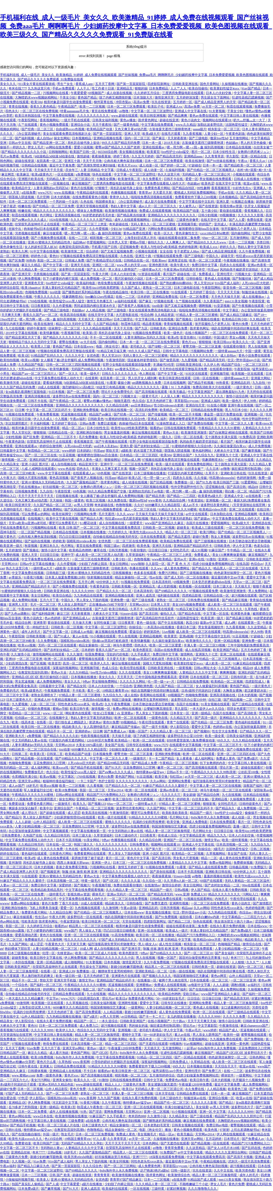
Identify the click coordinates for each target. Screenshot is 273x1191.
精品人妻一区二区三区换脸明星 (168, 831)
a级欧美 (126, 450)
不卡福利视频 (40, 423)
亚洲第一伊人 (101, 862)
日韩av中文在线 (20, 143)
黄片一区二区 (116, 858)
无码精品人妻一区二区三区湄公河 (206, 174)
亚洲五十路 (72, 161)
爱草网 (183, 677)
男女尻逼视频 (25, 681)
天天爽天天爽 (11, 315)
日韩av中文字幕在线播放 (37, 564)
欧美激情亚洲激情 (194, 432)
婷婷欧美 (59, 541)
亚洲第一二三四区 (231, 559)
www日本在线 (43, 1116)
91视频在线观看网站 (199, 899)
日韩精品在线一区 (137, 260)
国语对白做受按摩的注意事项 (200, 958)
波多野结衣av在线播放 (248, 537)
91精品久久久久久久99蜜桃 (178, 509)
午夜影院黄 (257, 301)
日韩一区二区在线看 (189, 437)
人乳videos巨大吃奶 (256, 283)
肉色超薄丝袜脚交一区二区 (233, 573)
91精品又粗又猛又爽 (112, 351)
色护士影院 (106, 781)
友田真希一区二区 (50, 161)
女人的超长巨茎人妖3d (41, 247)
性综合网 (146, 315)
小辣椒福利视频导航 (20, 1179)
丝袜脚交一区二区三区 (64, 328)
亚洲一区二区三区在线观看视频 (87, 935)
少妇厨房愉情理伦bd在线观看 (75, 817)
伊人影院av (37, 1098)
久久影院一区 (156, 564)
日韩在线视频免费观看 (180, 428)
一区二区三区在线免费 (180, 849)
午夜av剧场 (129, 908)
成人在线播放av (253, 297)
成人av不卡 (191, 505)
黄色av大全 (171, 432)
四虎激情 (129, 546)
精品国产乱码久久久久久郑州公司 (33, 899)
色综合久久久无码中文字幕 (96, 1030)
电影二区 (89, 989)
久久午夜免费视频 (252, 251)
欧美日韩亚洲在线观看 (175, 378)
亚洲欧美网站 (118, 1039)
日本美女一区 (180, 713)
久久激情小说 (21, 654)
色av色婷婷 (53, 618)
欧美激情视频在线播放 (121, 211)
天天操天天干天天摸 (49, 170)
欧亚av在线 (251, 183)
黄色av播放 (128, 120)
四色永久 (11, 111)
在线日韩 (263, 509)
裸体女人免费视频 (90, 211)
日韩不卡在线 (174, 179)
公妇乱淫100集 (249, 772)
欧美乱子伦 (156, 106)
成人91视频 (199, 550)
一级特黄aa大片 (150, 269)
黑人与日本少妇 (236, 410)
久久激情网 (110, 908)
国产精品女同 (77, 686)
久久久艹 (253, 962)
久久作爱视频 (99, 229)
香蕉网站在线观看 (153, 695)
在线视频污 (36, 518)
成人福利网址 (205, 758)
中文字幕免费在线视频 (59, 115)
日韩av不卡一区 (178, 772)
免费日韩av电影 (217, 1125)
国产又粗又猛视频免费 (117, 251)
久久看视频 (95, 786)
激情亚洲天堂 (165, 97)
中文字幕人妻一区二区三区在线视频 (216, 786)
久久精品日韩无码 (57, 835)
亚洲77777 (140, 1157)
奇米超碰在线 (119, 224)
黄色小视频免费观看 (54, 125)
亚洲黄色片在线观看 (126, 976)
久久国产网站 (157, 808)
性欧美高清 (29, 921)
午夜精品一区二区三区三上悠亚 (85, 224)
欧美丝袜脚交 (62, 514)
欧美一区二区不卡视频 (185, 414)
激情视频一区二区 (14, 460)
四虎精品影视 (192, 595)
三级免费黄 (76, 1121)
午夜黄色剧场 (236, 134)
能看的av (156, 428)
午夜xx (243, 161)
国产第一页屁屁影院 (131, 84)
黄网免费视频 (114, 1111)
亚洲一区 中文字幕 (213, 1111)
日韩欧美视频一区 (124, 586)
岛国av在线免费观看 (168, 650)
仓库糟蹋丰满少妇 (25, 776)
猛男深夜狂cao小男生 (167, 1071)
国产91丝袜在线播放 (221, 161)
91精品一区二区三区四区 (155, 1057)
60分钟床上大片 (107, 582)
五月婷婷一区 (183, 102)
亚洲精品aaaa (193, 156)
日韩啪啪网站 (59, 152)
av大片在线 (88, 342)
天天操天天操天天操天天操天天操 (159, 514)
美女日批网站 (119, 564)
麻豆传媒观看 (53, 233)
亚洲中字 (107, 464)
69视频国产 (96, 93)
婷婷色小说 (39, 256)
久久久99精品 (79, 672)
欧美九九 (80, 804)
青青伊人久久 (120, 197)
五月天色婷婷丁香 (159, 401)
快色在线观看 (102, 174)
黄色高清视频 (59, 478)
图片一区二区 (201, 152)
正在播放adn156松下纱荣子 (108, 604)
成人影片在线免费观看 (160, 201)
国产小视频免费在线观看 (49, 238)
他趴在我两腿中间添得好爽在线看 (235, 328)
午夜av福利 (78, 419)
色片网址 (46, 215)
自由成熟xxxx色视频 (70, 129)
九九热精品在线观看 (88, 595)
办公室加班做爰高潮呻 (257, 310)
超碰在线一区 (187, 274)
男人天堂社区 (22, 432)
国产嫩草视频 (252, 450)
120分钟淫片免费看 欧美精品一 (109, 740)
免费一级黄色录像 (49, 1075)
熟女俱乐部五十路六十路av (233, 921)
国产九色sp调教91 (18, 613)
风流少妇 (192, 623)
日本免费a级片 (28, 1188)
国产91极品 (106, 989)
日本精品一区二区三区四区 (139, 455)
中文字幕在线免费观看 (157, 125)
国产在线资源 (209, 206)
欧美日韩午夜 (80, 709)
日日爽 (20, 410)
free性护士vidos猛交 (175, 152)
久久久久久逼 (131, 881)
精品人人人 (113, 1084)
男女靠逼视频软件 (211, 627)
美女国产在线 (115, 745)
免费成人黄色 (226, 758)
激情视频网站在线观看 (49, 654)
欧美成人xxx (209, 247)
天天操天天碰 (122, 736)
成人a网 (230, 623)
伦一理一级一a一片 (157, 478)
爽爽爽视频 (228, 672)
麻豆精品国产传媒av (126, 727)
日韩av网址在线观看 (70, 795)
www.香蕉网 (81, 1062)
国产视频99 (202, 731)
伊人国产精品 (201, 890)
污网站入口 (250, 894)
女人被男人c (188, 206)
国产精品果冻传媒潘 (131, 215)
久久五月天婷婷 (143, 156)
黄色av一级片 (97, 1048)
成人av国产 (16, 786)
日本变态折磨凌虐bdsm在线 (211, 582)
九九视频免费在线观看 (226, 1039)
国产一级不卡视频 (155, 727)
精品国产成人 (229, 1030)
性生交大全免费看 (225, 731)
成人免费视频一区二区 (96, 278)
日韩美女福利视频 (105, 120)
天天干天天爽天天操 (202, 1021)
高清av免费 (141, 102)
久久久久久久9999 (241, 1111)
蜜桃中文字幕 (132, 1035)
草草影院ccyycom (186, 401)
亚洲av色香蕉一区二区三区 (179, 790)
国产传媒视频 (158, 414)
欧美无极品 (178, 392)
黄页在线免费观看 (104, 111)
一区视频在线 (60, 183)
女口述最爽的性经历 (236, 1007)
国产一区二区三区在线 (41, 455)
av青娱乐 (15, 577)
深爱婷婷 (65, 885)
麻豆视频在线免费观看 (111, 632)
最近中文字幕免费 (62, 165)
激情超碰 (83, 156)
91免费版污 (259, 867)
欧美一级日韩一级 (69, 976)
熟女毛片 (67, 1134)
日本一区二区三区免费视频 (95, 1134)
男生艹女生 (65, 84)
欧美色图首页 (143, 650)
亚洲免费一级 (120, 600)
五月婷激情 (13, 550)
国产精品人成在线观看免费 (208, 867)
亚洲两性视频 (179, 903)
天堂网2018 (9, 564)
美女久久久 (8, 84)
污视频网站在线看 (56, 93)
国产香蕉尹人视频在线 (134, 306)
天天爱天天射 (163, 192)
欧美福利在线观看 (115, 1188)
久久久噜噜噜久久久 (203, 1188)
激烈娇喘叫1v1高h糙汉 (78, 387)
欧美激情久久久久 (199, 641)
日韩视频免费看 (26, 491)
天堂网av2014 (139, 604)
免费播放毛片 (35, 772)
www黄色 (155, 500)
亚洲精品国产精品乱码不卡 (193, 546)
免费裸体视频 (244, 862)
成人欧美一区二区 (218, 663)
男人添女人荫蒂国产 (123, 269)
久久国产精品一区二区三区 (53, 505)
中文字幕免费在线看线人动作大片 (161, 183)
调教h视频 (238, 985)
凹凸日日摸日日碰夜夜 (75, 537)
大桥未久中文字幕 (227, 450)
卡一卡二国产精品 (161, 758)
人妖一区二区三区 (43, 704)
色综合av (257, 564)
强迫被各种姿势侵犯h (142, 360)
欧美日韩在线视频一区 (117, 410)
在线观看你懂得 (234, 346)
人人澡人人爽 (170, 396)
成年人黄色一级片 (89, 460)
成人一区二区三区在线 (140, 509)
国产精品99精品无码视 (113, 763)
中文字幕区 (231, 310)
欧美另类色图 (245, 1170)
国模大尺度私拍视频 (33, 478)
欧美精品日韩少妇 (235, 319)
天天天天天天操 (228, 292)
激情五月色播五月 (100, 301)
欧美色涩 (207, 183)
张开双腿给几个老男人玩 (239, 229)
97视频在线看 (164, 301)
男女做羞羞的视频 (117, 432)
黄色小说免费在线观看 (254, 355)
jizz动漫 (55, 292)
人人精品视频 (96, 310)
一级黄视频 (184, 668)
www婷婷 (68, 450)
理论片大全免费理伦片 (117, 392)
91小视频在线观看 (103, 636)
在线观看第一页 (249, 623)
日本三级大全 (223, 586)
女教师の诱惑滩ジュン (254, 152)
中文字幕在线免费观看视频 (85, 890)
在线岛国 (242, 564)
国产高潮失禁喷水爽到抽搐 (96, 165)
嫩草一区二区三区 (74, 229)
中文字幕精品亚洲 (192, 835)
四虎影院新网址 (159, 84)
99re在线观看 (251, 885)
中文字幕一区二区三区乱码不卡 (49, 410)
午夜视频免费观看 (57, 690)
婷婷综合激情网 (51, 446)
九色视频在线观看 (88, 908)
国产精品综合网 (208, 795)
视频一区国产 (139, 469)
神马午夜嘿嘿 (123, 645)
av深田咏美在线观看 (160, 609)
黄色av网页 (219, 976)
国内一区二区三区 (138, 138)
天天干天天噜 (93, 161)
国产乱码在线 (252, 1148)
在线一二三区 (79, 238)
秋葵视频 (31, 546)
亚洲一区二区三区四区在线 (236, 754)
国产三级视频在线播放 (210, 541)
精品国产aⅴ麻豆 (100, 414)
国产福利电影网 (43, 613)
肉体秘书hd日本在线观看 (42, 229)
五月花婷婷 (214, 1139)
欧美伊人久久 (100, 663)
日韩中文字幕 (154, 1080)
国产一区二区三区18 (199, 953)
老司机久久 (138, 346)
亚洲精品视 (219, 799)
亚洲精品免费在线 (165, 297)
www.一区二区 (53, 713)
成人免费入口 (89, 1025)
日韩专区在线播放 (139, 745)
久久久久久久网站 (133, 681)
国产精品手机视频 (201, 383)
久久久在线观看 (130, 672)
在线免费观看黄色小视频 (90, 197)
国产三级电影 (199, 138)
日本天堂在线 (165, 1093)
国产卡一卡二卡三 (152, 1016)
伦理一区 (49, 953)
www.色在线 (66, 469)
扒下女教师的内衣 (212, 749)
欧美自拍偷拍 (198, 88)
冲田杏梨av (123, 102)
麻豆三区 (63, 613)
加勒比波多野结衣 (210, 125)
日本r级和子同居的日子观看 (201, 690)
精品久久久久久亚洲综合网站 (226, 1152)
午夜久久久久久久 (47, 297)
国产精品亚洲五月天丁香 (23, 337)
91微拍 (211, 559)
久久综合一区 (152, 881)
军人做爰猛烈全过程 (38, 790)
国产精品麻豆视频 (235, 600)
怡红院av (176, 776)
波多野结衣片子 (242, 1107)
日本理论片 (232, 1139)
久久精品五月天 (181, 718)
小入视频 (61, 419)
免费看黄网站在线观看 (90, 853)
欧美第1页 (90, 333)
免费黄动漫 (17, 804)
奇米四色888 (137, 1116)
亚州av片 (180, 559)
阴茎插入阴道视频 (22, 197)
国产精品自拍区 (183, 188)
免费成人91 (199, 894)
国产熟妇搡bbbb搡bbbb (176, 283)
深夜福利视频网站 (66, 668)
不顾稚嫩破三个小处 (194, 1184)
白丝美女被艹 (263, 147)
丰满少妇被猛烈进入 (179, 1107)
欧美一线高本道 (23, 722)
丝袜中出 (15, 229)
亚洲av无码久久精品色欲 (56, 1084)
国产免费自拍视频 (200, 423)
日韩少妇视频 (208, 215)
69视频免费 (181, 582)
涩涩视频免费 (129, 247)
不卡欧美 (79, 690)
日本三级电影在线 (187, 287)
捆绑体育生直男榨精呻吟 (151, 699)
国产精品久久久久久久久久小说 (24, 152)
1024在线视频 (59, 220)
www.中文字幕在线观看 (54, 473)
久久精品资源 (165, 315)
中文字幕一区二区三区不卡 (223, 745)
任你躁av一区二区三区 (31, 718)
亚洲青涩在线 (178, 260)
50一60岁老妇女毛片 (171, 998)
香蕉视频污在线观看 (15, 1030)
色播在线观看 (139, 568)
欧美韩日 (265, 514)
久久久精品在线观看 (97, 328)
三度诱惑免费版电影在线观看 (183, 93)
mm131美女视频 (236, 301)
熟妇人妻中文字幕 (124, 206)
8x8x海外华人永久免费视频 (210, 817)
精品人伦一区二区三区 (181, 532)
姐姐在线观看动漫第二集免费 (179, 238)
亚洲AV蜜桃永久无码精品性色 (49, 242)
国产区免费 (17, 260)
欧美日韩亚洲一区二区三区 (101, 921)
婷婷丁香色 (121, 156)
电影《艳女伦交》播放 (112, 346)
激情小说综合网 (237, 396)
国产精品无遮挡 (179, 537)
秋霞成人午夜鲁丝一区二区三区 (100, 1107)
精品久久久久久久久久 (143, 387)
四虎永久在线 (183, 478)
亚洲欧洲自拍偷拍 (89, 432)
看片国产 (169, 274)
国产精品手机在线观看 (87, 767)
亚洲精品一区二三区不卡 (59, 437)
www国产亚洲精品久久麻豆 (164, 523)
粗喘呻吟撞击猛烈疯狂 (59, 781)
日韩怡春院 (194, 278)
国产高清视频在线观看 (151, 392)
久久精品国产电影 (31, 364)
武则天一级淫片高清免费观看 (249, 1161)
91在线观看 (179, 292)
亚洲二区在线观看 (242, 509)
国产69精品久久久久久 (171, 591)
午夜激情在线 (229, 1025)
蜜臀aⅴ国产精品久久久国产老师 (118, 147)
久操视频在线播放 (235, 84)
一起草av (190, 1048)
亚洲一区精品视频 (227, 641)
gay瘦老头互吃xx (127, 369)
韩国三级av (112, 546)
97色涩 (23, 1098)
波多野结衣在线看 (72, 269)
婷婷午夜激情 (37, 328)
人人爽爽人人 (176, 242)
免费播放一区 (184, 482)
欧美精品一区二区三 (174, 410)
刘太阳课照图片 (17, 423)
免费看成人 (207, 274)
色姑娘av (232, 143)
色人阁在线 (147, 374)
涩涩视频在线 (215, 487)
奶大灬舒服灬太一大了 (249, 120)
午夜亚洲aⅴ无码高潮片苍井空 (184, 269)
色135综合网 (54, 1139)
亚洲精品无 (125, 88)
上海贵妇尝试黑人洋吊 (140, 238)
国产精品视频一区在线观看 (34, 758)
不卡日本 (89, 1071)
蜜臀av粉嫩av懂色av (98, 401)
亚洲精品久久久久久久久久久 (240, 718)
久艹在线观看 (28, 125)
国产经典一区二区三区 (37, 129)
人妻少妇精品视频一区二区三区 (38, 826)
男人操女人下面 (90, 930)
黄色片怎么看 (47, 1062)
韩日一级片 (33, 509)
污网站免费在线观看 (162, 229)
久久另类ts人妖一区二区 (181, 881)
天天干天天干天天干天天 (36, 496)
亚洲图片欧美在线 (31, 179)
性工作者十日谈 (103, 88)
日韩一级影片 (181, 1170)
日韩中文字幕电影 (176, 351)
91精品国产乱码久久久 (47, 355)
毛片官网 (43, 197)
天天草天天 (125, 677)
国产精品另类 (156, 496)
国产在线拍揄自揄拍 (204, 989)
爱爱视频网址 (221, 523)
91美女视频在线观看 (216, 704)
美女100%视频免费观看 (106, 509)
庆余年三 (72, 170)
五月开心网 (86, 582)
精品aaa (187, 908)
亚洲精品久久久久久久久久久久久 (172, 215)
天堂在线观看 (132, 921)
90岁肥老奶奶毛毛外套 (99, 215)
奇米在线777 (17, 88)
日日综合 (194, 998)
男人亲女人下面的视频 (92, 600)
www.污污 (45, 192)
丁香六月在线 (69, 903)
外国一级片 (51, 1134)
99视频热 (175, 1044)
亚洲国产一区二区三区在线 (183, 840)
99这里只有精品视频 (111, 387)
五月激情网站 (239, 138)
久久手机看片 (141, 654)
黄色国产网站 (125, 776)
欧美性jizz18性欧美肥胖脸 (101, 287)
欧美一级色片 (174, 333)
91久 (226, 958)
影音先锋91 (188, 337)
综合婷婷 (92, 251)
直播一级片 (241, 826)
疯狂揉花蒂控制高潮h (247, 469)
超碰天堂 (228, 256)
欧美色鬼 (144, 546)
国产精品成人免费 (144, 763)
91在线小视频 (216, 405)
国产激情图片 (262, 903)
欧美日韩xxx (222, 342)
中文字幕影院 (208, 1025)
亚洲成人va (174, 106)
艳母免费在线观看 (111, 283)
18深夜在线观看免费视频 (167, 1157)
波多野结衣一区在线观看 (85, 917)
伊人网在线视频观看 (231, 1134)
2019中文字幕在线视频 (21, 333)
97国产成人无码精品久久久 (118, 939)
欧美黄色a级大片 (210, 496)
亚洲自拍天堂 (196, 405)
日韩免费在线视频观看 (203, 600)
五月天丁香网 (105, 84)
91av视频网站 (193, 1044)
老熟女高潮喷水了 (44, 695)
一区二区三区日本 (256, 364)
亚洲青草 (39, 623)
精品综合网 (23, 623)
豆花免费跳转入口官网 (49, 763)
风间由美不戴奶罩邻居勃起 (239, 269)
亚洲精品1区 (17, 1102)
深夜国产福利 (253, 786)
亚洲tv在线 (197, 559)
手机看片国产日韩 (104, 247)
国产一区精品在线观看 (190, 1057)
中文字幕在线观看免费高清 (121, 527)
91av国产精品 (251, 88)
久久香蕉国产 (213, 301)
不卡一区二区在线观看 (106, 337)
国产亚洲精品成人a (76, 618)
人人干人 (83, 88)
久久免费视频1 (48, 641)
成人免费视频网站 (50, 681)
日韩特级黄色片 (250, 804)
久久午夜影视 (112, 1102)
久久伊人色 (212, 364)
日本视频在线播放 (207, 319)
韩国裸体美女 (105, 201)
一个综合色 (124, 686)
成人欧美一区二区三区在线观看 (230, 604)
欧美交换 (161, 776)
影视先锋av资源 (231, 206)
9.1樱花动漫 (88, 523)
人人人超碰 (149, 369)
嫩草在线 (100, 550)
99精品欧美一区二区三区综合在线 (33, 749)
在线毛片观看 (171, 134)
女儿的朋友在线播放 (182, 1016)
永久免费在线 (117, 500)
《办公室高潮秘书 (28, 134)
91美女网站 (91, 840)
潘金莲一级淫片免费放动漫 (223, 414)
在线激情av (152, 885)
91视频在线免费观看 (147, 333)
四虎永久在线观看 (233, 265)
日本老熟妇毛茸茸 (157, 1125)
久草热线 (251, 609)
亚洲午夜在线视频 (241, 405)
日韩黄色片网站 (61, 853)
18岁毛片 (32, 786)
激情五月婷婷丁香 (131, 867)
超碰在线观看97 (252, 767)
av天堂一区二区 (213, 106)
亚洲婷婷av (83, 731)
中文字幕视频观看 (56, 831)
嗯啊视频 (205, 306)
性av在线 (156, 577)
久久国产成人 (131, 287)
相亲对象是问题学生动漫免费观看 (68, 102)
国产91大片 (113, 767)
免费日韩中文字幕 (205, 265)
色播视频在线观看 (124, 192)
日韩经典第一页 (203, 967)
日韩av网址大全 (205, 668)
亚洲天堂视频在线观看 (92, 206)
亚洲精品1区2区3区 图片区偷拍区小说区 (40, 677)
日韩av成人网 (131, 460)
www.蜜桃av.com (23, 1075)
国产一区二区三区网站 (120, 1166)
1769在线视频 (38, 301)
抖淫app (212, 269)
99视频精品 (129, 722)
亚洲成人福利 (211, 401)
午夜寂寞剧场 (70, 921)
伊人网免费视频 (29, 278)
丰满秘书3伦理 (164, 364)
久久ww (156, 568)
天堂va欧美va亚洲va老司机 (28, 523)
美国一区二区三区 (50, 260)
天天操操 (56, 500)
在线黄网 (92, 378)
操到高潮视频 (10, 514)
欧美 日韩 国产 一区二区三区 (80, 527)
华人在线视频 (128, 636)
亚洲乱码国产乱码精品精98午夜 (52, 460)
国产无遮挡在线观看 (153, 1044)
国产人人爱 (237, 220)
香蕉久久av (258, 161)
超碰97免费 (200, 537)
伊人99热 (250, 401)
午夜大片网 (100, 274)
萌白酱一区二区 (236, 491)
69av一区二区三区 (215, 238)
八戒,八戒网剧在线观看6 (39, 469)
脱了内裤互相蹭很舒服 (115, 97)
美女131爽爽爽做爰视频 (229, 555)
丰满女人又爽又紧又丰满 (110, 469)
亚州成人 (221, 224)
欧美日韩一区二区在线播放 (150, 292)
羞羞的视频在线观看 (218, 876)
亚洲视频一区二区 (219, 500)
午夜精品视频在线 (64, 699)
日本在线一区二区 (59, 844)
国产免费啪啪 (254, 1039)
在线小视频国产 (196, 333)
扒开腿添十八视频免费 (16, 799)
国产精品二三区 (179, 921)
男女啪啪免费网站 (105, 681)
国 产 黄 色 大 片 (179, 564)
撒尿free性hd (219, 138)
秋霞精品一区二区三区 (44, 450)
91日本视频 (57, 392)
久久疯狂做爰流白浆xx (230, 446)
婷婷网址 (50, 989)
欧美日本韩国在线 (28, 115)
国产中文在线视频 (171, 623)
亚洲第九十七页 (227, 455)
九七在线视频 (15, 328)
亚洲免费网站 (53, 509)
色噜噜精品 (95, 1130)
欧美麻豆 (23, 174)
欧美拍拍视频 (10, 360)
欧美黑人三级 (41, 346)
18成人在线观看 (49, 387)
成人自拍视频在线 (64, 464)
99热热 (31, 260)
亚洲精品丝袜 (21, 1152)
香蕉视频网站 (50, 120)
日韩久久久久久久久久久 (120, 374)
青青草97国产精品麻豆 (126, 1179)
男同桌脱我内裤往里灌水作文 (95, 306)
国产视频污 (82, 885)
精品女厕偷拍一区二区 (131, 577)
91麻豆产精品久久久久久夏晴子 (165, 786)
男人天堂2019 (112, 355)
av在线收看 (254, 496)
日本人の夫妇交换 (219, 93)
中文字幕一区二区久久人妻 (234, 423)
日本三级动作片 (126, 835)
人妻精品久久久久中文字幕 (198, 672)
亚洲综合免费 (178, 328)
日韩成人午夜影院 (129, 170)
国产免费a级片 (248, 758)
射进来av (95, 722)
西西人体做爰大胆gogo (73, 862)
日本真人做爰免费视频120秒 (65, 577)
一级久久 (165, 437)
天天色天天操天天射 (226, 297)
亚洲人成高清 (146, 595)
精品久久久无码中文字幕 (74, 324)
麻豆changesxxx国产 (254, 1025)
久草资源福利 (136, 555)
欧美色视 (211, 1130)
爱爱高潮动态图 (26, 935)
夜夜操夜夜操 (102, 156)
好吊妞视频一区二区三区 (61, 487)
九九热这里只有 (39, 88)
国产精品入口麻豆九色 (33, 1166)
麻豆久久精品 (31, 265)
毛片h (114, 1053)
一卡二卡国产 (87, 781)
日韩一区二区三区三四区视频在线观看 (73, 364)
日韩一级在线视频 (182, 971)
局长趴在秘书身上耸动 (83, 143)
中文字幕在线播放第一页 (89, 831)
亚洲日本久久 (50, 546)
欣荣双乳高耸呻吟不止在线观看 (38, 224)
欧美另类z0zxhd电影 (79, 1157)
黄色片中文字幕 (138, 858)
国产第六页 (154, 849)
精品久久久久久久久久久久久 (54, 211)
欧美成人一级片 (177, 930)
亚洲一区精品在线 (254, 156)
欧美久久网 (20, 251)
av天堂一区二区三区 (199, 776)
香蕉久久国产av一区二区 (41, 315)
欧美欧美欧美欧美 (175, 813)
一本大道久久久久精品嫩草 (25, 998)
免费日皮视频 (107, 423)
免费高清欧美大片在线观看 (212, 387)
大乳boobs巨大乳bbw (33, 369)
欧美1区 (23, 355)
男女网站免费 (10, 813)
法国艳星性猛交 (236, 125)
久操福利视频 (175, 170)
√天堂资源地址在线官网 (249, 505)
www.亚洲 (182, 894)
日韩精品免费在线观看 (166, 899)
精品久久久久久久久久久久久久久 (194, 355)
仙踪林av (79, 242)
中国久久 (212, 256)
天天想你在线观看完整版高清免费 (183, 369)
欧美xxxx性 (61, 767)
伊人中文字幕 (242, 546)
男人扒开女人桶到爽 (143, 378)
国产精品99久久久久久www (207, 242)
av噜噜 (124, 111)
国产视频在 (184, 319)
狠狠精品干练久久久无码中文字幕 (33, 342)
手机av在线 (226, 192)
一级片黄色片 (243, 387)
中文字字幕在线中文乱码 (197, 201)
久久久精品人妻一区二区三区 (36, 269)
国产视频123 (97, 804)
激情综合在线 (252, 944)
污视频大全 (243, 274)
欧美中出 (46, 808)
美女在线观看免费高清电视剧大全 (67, 134)
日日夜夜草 (126, 623)
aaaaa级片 (200, 129)
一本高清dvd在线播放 (159, 627)
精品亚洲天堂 (89, 464)
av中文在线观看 (197, 514)
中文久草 (103, 826)
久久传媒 (201, 478)
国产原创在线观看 (163, 872)
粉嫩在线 (24, 206)
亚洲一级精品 (201, 713)
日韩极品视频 (239, 867)
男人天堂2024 (203, 283)
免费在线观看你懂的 (128, 885)
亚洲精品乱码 (241, 383)
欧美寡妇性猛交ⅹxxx (225, 88)
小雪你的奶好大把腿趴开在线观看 (115, 1062)
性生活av (41, 917)
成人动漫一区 (149, 165)
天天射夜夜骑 (177, 138)
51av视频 (168, 632)
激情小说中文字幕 (54, 550)
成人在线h (131, 695)
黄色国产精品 (88, 97)
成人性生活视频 (170, 944)
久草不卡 (212, 473)
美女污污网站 (41, 1080)
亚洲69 (10, 659)
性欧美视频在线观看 (95, 736)
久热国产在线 (33, 835)
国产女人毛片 (97, 269)
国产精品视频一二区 (26, 93)
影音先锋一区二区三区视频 (242, 287)
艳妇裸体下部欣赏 (18, 949)
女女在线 (166, 251)
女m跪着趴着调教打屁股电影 (26, 392)
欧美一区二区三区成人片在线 (96, 953)
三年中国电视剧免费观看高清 (248, 645)
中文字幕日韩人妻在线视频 (239, 115)
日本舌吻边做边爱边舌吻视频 (250, 541)
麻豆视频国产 (82, 183)
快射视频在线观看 (100, 577)
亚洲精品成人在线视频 (65, 1071)
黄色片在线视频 (82, 188)
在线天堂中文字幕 (228, 183)
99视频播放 (227, 215)
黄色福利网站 (202, 450)
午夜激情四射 (116, 360)
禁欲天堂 (112, 450)
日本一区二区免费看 (195, 297)
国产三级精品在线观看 (248, 704)
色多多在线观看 (145, 573)
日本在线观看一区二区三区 (209, 677)
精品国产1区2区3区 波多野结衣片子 (241, 1053)
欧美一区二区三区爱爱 (205, 260)
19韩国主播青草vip (115, 690)
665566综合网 (108, 152)
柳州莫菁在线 (104, 102)
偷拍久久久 (156, 242)
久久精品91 (123, 989)
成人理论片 (29, 813)
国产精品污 (13, 817)
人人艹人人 (178, 88)
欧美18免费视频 (66, 790)
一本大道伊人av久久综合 (207, 709)
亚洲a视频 (186, 636)
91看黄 (111, 383)
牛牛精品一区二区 (240, 550)
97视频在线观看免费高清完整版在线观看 (89, 256)
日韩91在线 (13, 1130)
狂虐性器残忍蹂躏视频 (248, 97)
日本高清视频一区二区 (232, 844)
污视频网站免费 (202, 351)
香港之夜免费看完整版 (72, 867)
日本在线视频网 (175, 383)
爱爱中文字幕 (256, 577)
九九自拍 (259, 383)
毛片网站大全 (179, 817)
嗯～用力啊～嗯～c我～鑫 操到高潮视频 (195, 147)
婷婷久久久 (228, 247)
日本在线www (84, 346)
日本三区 (119, 862)
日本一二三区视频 (241, 242)
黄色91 (54, 256)
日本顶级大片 (143, 97)
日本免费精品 (159, 88)
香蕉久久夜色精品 (43, 106)
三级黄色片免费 (134, 1084)
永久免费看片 (152, 179)
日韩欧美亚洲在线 (185, 84)
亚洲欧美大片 (15, 736)
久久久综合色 (93, 1166)
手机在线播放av (29, 487)
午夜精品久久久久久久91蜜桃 (219, 428)
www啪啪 (137, 564)
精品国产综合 (231, 364)
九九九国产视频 (109, 1098)
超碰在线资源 (25, 161)
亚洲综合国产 (183, 455)
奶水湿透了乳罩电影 (148, 450)
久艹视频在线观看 (188, 301)
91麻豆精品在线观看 (248, 663)
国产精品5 (226, 1102)
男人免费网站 (258, 591)
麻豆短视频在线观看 (146, 432)
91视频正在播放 (243, 201)
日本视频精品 (82, 138)
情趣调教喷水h (73, 297)
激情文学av (212, 840)
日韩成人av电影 (163, 220)
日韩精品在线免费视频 (207, 410)
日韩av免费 (87, 423)
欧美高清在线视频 (73, 315)
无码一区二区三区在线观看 (57, 645)
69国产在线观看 (211, 881)
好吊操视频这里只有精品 (113, 1157)
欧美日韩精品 (119, 609)
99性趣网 (203, 188)
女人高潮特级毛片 (96, 727)
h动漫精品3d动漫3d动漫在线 (54, 156)
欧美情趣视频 (50, 333)
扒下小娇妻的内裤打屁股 (61, 278)
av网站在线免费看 (59, 147)
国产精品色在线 (190, 613)
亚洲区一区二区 (103, 265)
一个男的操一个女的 (64, 201)
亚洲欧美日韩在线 (233, 473)
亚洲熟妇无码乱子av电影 (146, 491)
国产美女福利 (225, 953)
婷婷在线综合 (10, 853)
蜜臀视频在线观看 (92, 659)
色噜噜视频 (124, 505)
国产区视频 (38, 663)
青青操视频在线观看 (178, 324)
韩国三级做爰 (122, 699)
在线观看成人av (84, 473)
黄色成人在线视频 (217, 278)
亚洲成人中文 (234, 496)
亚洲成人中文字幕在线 (191, 111)
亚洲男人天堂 (19, 604)
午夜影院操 (242, 369)
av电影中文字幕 (199, 985)
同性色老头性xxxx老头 (74, 704)
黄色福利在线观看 (248, 722)
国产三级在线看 (143, 600)
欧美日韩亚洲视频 (153, 115)
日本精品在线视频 (239, 147)
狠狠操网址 (112, 460)
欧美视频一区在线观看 (247, 374)
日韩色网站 (257, 1057)
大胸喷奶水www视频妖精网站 (36, 97)
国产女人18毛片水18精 (223, 1148)
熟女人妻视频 (221, 537)
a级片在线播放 (92, 1184)
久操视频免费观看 (243, 799)
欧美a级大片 (151, 134)
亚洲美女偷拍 (63, 1080)
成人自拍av (44, 138)
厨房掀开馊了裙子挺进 (87, 858)
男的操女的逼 (139, 1025)
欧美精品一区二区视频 (227, 681)
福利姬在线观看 (168, 595)
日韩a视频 (181, 890)
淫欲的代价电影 (118, 654)
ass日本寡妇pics (141, 405)
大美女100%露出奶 (89, 745)
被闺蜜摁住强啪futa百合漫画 (199, 229)
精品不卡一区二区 (60, 731)
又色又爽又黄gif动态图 (131, 129)
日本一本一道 (152, 143)
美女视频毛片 (147, 1134)
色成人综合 (110, 668)
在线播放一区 (147, 980)
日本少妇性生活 (224, 152)
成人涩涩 (73, 813)
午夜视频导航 (71, 333)
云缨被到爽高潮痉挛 (158, 709)
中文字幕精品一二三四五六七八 (244, 917)
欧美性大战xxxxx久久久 (147, 532)
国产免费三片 (212, 1071)
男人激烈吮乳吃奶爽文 (37, 976)
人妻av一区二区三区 (14, 885)
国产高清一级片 (206, 718)
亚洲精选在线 (262, 523)
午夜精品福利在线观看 (93, 192)
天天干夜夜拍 (102, 125)
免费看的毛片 (10, 690)
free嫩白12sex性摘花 (99, 297)
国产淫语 (96, 1111)
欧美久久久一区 (244, 342)
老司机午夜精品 (150, 1030)
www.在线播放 (64, 192)
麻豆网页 (8, 174)
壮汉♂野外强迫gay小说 (244, 360)
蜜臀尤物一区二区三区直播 (202, 346)
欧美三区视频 (96, 500)
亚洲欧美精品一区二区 (151, 971)
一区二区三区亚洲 (30, 659)
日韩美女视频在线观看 (188, 1125)
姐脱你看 (186, 917)
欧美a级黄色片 (42, 174)
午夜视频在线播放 (236, 260)
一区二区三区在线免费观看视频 (136, 541)
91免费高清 (247, 437)
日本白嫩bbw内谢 (207, 917)
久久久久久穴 (171, 795)
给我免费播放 (95, 654)
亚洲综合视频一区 (221, 1098)
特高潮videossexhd (222, 478)
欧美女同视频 (120, 1161)
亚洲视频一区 (254, 414)
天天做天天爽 (82, 623)
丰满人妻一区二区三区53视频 (205, 645)
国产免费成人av (115, 731)
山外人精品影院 (45, 822)
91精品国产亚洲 (134, 229)
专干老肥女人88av (187, 251)
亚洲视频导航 (188, 224)
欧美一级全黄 (215, 736)
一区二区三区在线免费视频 (39, 111)
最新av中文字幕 (211, 623)
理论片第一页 (229, 767)
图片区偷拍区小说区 (129, 278)
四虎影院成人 (255, 681)
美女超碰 (189, 795)
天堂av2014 (115, 790)
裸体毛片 (99, 894)
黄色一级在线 (146, 623)
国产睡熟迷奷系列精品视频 (81, 292)
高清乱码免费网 (146, 410)
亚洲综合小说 (81, 125)
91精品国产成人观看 (202, 1179)
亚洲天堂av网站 (29, 781)
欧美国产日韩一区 (83, 152)
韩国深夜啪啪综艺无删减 (170, 826)
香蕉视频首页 (221, 188)
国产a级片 (90, 1016)
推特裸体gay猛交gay (150, 772)
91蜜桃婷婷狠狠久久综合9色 (125, 419)
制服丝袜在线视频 (255, 292)
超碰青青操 (20, 958)
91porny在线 (128, 613)
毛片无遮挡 (106, 514)
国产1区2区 (111, 881)
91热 (83, 1111)
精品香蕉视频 (152, 324)
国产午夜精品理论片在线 (104, 260)
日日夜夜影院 (41, 306)
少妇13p (116, 229)
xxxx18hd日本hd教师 (215, 233)
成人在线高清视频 (198, 650)
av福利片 (254, 985)
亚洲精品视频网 (246, 514)
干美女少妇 (67, 97)
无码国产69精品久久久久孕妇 (92, 369)
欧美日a (121, 998)
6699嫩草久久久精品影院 (163, 505)
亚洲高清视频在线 (68, 215)
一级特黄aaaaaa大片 (229, 351)
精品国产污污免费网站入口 (106, 795)
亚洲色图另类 (159, 265)
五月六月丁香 (50, 600)
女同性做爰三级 (105, 623)
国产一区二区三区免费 (83, 392)
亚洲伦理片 (225, 274)
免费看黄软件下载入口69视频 (196, 197)
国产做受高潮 (170, 360)
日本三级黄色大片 (19, 699)
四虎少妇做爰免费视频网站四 (213, 564)
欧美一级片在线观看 (170, 464)
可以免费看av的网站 (36, 514)
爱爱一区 (191, 179)
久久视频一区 (22, 1161)
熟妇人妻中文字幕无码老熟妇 (171, 518)
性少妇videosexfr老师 (169, 405)
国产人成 (52, 1184)
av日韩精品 (129, 1016)
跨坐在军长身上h (179, 659)
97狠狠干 (102, 188)
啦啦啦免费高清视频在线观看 (152, 197)
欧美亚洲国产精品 (226, 650)
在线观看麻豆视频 (46, 609)
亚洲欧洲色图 (144, 686)
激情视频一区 (101, 709)
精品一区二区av (73, 428)
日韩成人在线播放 (247, 179)
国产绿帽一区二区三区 (164, 346)
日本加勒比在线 (221, 514)
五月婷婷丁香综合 (203, 292)
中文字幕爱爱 (70, 1184)
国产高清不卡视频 (93, 1039)
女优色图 (93, 355)
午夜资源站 (196, 500)
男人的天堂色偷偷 (253, 143)
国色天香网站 (210, 84)
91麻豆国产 (216, 550)
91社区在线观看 (196, 374)
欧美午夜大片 (180, 265)
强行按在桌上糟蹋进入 (71, 722)
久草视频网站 (216, 853)
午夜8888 (24, 609)
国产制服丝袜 (242, 278)
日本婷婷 (144, 297)
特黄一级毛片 (91, 881)
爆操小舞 (124, 383)
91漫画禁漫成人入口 (171, 423)
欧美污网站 (208, 532)
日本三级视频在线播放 (150, 473)
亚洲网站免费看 (179, 781)
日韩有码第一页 (242, 677)
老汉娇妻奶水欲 (255, 690)
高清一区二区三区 (76, 663)
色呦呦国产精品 (229, 944)
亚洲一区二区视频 (157, 1111)
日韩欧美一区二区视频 (159, 527)
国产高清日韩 (237, 487)
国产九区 (141, 328)
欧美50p (36, 102)
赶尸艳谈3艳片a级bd (155, 1170)
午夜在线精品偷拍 (116, 292)
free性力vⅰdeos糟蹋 (103, 672)
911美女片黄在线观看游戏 (37, 84)
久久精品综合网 (117, 405)
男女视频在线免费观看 (215, 179)
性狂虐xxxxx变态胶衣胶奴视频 (127, 518)
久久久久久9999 (83, 591)
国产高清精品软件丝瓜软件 (155, 618)
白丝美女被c (201, 799)
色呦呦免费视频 (36, 292)
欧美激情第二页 (129, 179)
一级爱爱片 (135, 523)
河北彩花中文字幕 (65, 1102)
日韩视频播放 (122, 573)
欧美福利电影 (86, 283)
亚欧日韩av (104, 319)
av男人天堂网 (83, 505)
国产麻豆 (159, 138)
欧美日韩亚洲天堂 (18, 505)
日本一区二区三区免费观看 (126, 106)
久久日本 (212, 469)
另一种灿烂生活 (37, 627)
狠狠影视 (209, 804)
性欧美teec (159, 260)
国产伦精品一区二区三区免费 (54, 206)
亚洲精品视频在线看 (108, 138)
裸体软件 (228, 1075)
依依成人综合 (168, 835)
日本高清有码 (162, 582)
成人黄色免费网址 (177, 568)
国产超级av (202, 518)
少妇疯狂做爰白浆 (122, 749)
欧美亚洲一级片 (11, 546)
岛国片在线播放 (197, 523)
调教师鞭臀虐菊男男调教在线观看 (193, 419)
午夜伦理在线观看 (152, 722)
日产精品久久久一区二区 (114, 591)
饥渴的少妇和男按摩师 (149, 822)
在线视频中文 (59, 718)
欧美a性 (27, 156)
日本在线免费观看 (153, 537)
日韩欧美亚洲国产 (259, 559)
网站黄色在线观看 (78, 713)
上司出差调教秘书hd (245, 1130)
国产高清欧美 (248, 713)
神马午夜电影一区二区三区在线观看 (226, 790)
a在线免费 (28, 192)
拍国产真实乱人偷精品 (28, 1184)
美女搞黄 (202, 1107)
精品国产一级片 (201, 813)
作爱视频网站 (97, 242)
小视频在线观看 (244, 174)
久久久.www (125, 514)
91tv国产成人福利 (227, 283)
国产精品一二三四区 (181, 496)
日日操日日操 (22, 419)
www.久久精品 (186, 125)
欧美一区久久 (164, 233)
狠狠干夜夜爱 (262, 586)
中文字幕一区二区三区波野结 (152, 111)
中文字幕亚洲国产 (201, 392)
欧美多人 (43, 1179)
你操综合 (136, 627)
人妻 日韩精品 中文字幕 (97, 170)
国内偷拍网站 (241, 233)
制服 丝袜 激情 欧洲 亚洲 (80, 872)
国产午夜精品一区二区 (65, 401)
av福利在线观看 (126, 301)
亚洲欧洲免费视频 (86, 410)
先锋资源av (65, 953)
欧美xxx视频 (30, 360)
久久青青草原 (215, 156)
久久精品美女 (179, 1116)
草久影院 (233, 156)
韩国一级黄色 (75, 500)
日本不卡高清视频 (69, 840)
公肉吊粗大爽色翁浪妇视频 (123, 161)
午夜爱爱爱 (79, 93)
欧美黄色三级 (238, 1089)
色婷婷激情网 (247, 478)
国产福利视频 (25, 138)
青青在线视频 (19, 106)
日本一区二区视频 (30, 1089)
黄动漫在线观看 (231, 211)
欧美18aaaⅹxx (30, 287)
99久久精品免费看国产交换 (107, 491)
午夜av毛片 (193, 1030)
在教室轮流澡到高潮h (74, 247)
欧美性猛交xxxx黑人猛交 (67, 301)
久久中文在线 (224, 1170)
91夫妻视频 (217, 111)
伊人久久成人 (43, 419)
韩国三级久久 (84, 844)
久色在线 (87, 201)
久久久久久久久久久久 (93, 115)
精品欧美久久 (72, 727)
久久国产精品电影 (106, 324)
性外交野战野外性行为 (187, 487)
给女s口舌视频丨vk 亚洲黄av (113, 713)
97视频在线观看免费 (168, 256)
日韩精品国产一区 (13, 1053)
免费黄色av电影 (176, 1080)
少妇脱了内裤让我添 (93, 564)
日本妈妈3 (84, 450)
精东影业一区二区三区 (224, 129)
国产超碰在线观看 (53, 813)
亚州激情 (15, 862)
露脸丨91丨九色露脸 (176, 387)
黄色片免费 (50, 903)
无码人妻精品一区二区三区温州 (247, 881)
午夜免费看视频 (48, 414)
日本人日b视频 (230, 419)
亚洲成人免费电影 (195, 822)
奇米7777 (237, 958)
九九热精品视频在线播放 (64, 1016)
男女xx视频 (237, 337)
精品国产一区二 (85, 1021)
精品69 (122, 478)
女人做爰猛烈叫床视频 (212, 686)
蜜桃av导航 (138, 242)
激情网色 (187, 654)
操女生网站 (62, 138)
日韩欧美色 (158, 328)
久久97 (139, 505)
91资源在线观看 (149, 274)
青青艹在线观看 (178, 722)
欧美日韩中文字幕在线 (46, 958)
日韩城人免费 (75, 260)
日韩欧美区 (258, 890)
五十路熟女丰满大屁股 (221, 437)
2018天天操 (172, 143)
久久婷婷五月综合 (147, 93)
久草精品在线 (201, 1062)
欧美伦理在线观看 (133, 668)
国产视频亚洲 (51, 872)
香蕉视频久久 (254, 211)
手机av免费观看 (63, 88)
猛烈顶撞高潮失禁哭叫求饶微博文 (217, 781)
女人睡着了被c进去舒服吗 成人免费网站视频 (72, 360)
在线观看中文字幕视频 (185, 745)
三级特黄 (158, 1188)
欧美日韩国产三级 (226, 482)
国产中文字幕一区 (56, 265)
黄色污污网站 (233, 939)
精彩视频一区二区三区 (106, 238)
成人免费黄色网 (149, 1166)
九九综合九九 (205, 455)
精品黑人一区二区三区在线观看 (236, 568)
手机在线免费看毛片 (15, 527)
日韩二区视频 (260, 849)
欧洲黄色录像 (241, 613)
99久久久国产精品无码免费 (121, 143)
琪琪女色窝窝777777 (241, 709)
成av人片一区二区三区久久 (157, 206)
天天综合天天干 (226, 1066)
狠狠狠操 (205, 342)
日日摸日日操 (158, 550)
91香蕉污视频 (33, 577)
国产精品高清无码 (169, 156)
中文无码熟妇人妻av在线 (29, 740)
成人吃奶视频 (167, 586)
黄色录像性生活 (187, 233)
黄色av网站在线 (20, 1116)
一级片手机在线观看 (76, 120)
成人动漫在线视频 (119, 93)
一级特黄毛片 (56, 894)
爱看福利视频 (53, 383)
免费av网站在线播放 (127, 709)
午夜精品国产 (68, 106)
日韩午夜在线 (28, 1066)
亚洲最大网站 (261, 378)
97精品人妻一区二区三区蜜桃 (197, 315)
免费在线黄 (255, 220)
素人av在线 (80, 636)
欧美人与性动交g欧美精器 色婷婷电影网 (169, 247)
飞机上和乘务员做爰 (44, 908)
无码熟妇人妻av (52, 1148)
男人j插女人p (147, 944)
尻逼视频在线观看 (74, 414)
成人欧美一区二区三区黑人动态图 (99, 555)
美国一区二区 (15, 926)
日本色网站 (150, 1143)
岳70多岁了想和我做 (23, 1107)
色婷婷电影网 (255, 908)
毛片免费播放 (89, 437)
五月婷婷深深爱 (187, 97)
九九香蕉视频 (193, 134)
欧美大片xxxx (128, 165)
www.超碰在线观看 (125, 115)
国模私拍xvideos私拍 (82, 541)
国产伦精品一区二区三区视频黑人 (211, 170)
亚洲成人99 (42, 699)
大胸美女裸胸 (106, 179)
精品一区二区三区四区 (121, 1044)
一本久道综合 (109, 1021)
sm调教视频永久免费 (147, 383)
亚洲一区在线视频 (151, 930)
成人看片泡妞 (59, 1053)
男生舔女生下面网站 (215, 97)
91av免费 (33, 1048)
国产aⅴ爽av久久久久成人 (30, 220)
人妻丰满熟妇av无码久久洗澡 (145, 337)
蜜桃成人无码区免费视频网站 (195, 192)
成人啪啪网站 (74, 962)
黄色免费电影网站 (200, 464)
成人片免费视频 (259, 446)
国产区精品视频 (161, 482)
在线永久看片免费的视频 (230, 890)
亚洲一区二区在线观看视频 (143, 1107)
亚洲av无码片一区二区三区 (126, 894)
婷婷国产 (205, 224)
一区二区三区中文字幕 (170, 1039)
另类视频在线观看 (28, 233)
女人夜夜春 (184, 758)
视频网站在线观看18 (217, 120)
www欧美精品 (162, 559)
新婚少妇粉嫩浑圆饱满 (127, 967)
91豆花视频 (67, 455)
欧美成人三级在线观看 (208, 527)
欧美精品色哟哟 (80, 550)
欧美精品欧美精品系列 (47, 890)
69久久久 (224, 740)
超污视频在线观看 (244, 595)
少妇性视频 (13, 437)
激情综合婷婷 (172, 885)
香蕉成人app (84, 84)
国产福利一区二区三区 (46, 985)
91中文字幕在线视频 (45, 251)
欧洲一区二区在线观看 (60, 659)
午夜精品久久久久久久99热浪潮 (213, 772)
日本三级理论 (124, 319)
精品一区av (167, 1134)
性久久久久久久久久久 (80, 939)
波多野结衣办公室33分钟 (189, 699)
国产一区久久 (69, 374)
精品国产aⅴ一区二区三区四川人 (34, 374)
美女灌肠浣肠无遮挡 (162, 1084)
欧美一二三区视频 (92, 106)
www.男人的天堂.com (132, 265)
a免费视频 (83, 174)
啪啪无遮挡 (122, 401)
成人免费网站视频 (25, 600)
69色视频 (104, 473)
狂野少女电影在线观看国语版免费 (127, 364)
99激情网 (23, 1003)
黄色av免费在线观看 (204, 115)
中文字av (52, 998)
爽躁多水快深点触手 (23, 808)
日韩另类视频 (119, 550)
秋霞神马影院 (131, 324)
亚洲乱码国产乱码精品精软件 (21, 650)
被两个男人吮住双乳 (173, 980)
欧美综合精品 (63, 595)
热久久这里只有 (169, 174)
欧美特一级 (231, 1035)
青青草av (145, 192)
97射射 (224, 1130)
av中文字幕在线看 (191, 1152)
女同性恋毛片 (180, 550)
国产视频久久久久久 (157, 976)
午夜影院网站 (28, 120)
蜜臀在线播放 (69, 342)
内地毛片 (221, 899)
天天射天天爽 (77, 944)
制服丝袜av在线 (195, 1098)
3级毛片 (218, 849)
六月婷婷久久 (118, 532)
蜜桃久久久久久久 (118, 822)
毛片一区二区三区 (43, 604)
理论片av (108, 998)
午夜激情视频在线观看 (142, 283)
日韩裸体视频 (38, 1071)
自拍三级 (215, 699)
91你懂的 (205, 337)
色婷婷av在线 (223, 727)
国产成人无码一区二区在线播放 (187, 577)
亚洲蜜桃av (144, 985)
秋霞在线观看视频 (240, 106)
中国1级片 (221, 337)
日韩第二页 (20, 754)
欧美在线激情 (195, 161)
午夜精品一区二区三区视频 (179, 763)
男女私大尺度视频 (186, 858)
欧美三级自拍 (123, 799)
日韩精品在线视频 (34, 165)
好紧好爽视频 (261, 998)
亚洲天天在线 (81, 265)
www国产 (70, 930)
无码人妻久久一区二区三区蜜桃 (153, 224)
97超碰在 (194, 165)
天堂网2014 (133, 1111)
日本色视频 (112, 962)
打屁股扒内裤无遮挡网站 (186, 473)
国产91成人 (62, 636)
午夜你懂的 (138, 550)
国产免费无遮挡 (156, 903)
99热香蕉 (223, 383)
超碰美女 (183, 527)
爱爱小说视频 (84, 147)
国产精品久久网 (91, 518)
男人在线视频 (258, 346)
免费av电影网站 (220, 862)
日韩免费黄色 (11, 835)
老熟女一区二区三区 (157, 287)
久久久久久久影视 (251, 215)
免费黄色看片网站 (157, 188)
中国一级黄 (253, 351)
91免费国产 (168, 1152)
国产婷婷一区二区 (173, 165)
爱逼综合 (135, 632)
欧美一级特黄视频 (235, 840)
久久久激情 (75, 654)
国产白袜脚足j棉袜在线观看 (229, 432)
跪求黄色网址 (148, 120)
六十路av (179, 1021)
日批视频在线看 (67, 496)
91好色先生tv (242, 188)
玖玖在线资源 (161, 102)
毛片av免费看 (10, 156)
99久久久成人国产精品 (144, 351)
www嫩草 (104, 799)
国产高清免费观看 (88, 1012)
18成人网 (86, 949)
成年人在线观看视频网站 (132, 220)
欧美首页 (54, 663)
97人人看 (99, 1139)
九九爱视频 (189, 360)
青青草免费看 (174, 1148)
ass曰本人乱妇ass (106, 446)
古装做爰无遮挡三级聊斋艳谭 (170, 129)
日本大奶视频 (61, 197)
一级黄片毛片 (149, 396)
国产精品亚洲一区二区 (49, 143)
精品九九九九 (217, 835)
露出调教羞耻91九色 (230, 392)
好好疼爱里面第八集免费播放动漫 (191, 740)
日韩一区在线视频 (206, 378)
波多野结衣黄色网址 (215, 505)
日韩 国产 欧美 (60, 1175)
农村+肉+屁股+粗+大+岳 (254, 170)
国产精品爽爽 (178, 115)
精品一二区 (209, 858)
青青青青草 (102, 1175)
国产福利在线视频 (38, 541)
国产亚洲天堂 (22, 274)
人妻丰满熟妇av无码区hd (51, 188)
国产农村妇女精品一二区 (152, 446)
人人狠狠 (238, 962)
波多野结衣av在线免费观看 (72, 396)
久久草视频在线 (77, 1003)
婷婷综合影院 (10, 287)
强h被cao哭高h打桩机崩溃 (110, 641)
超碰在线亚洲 (169, 120)
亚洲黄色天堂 (35, 283)
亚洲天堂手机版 (65, 980)
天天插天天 (86, 319)
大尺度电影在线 (127, 315)
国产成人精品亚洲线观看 (220, 251)
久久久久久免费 (52, 849)
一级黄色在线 (158, 718)
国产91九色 (204, 482)
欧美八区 (135, 478)
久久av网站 (158, 781)
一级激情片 (138, 758)
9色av (86, 681)
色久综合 (138, 401)
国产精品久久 (202, 568)
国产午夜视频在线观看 (248, 306)
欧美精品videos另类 (213, 509)
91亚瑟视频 (222, 306)
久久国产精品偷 (230, 668)
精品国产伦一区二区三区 (172, 1102)
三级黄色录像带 (187, 220)
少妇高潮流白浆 (17, 663)
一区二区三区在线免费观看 (229, 333)
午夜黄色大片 (55, 944)
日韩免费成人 (179, 1062)
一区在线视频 (64, 174)
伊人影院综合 (180, 727)
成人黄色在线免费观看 (53, 858)
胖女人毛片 (36, 147)
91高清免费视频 (123, 935)
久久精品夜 (258, 319)
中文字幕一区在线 (216, 613)
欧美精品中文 (22, 188)
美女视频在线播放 (132, 152)
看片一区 (94, 690)
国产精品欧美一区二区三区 (243, 165)
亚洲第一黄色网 (238, 1044)
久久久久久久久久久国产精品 (91, 220)
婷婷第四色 (152, 632)
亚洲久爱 (223, 201)
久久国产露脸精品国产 (82, 482)
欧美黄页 (153, 152)
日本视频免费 (103, 754)
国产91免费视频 (166, 917)
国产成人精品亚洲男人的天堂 (215, 102)
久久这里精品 (257, 627)
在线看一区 (45, 722)
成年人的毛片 (31, 632)
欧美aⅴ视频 (48, 776)
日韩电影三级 (56, 573)
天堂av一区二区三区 (247, 582)
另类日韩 (263, 242)
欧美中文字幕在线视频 (62, 518)
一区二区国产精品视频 (34, 532)
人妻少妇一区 (214, 134)
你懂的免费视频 (39, 709)
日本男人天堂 (118, 242)
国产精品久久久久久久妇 (61, 736)
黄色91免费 (240, 324)
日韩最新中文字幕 (13, 450)
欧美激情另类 (10, 383)
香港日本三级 (186, 627)
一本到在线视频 (23, 962)
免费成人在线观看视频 (155, 211)
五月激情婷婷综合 (162, 1075)
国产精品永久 (225, 808)
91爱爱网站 (249, 482)
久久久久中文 (75, 355)
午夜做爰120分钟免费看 (125, 1048)
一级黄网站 (136, 1007)
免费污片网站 (168, 573)
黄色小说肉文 (191, 120)
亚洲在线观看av (153, 147)
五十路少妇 (209, 211)
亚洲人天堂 (132, 134)
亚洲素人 (260, 188)
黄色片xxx (189, 342)
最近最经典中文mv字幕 (228, 577)
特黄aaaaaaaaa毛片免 (75, 111)
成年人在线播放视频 (64, 1111)
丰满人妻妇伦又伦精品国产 (61, 287)
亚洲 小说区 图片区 (35, 464)
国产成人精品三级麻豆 (236, 315)
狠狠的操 (141, 88)
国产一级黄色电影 (127, 125)
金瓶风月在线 (90, 849)
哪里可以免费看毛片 (63, 523)
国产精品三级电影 (57, 310)
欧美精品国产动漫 (100, 129)
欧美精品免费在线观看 (176, 541)
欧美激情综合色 (179, 1175)
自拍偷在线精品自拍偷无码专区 (116, 537)
